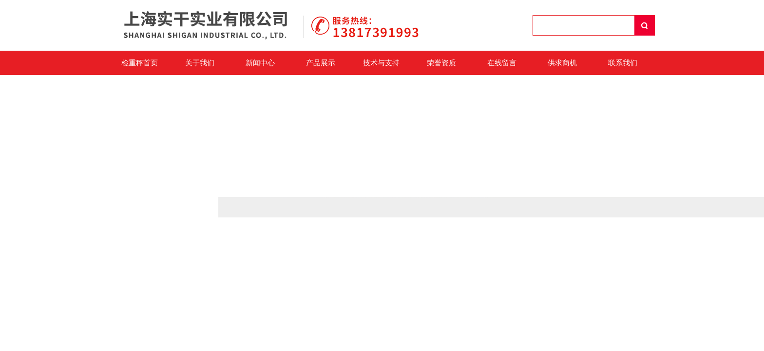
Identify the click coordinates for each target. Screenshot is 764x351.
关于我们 (199, 63)
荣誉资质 (441, 63)
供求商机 (562, 63)
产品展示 (320, 63)
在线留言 (501, 63)
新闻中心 (260, 63)
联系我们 (622, 63)
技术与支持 (381, 63)
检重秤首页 (139, 63)
